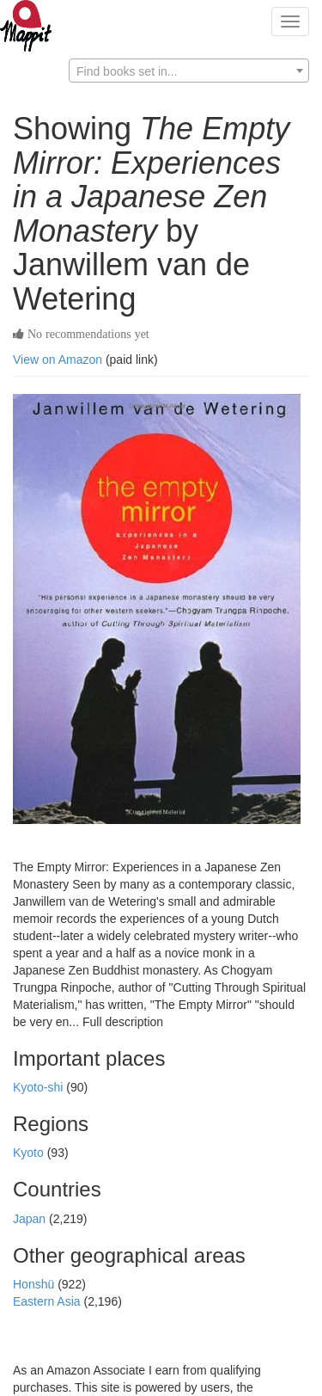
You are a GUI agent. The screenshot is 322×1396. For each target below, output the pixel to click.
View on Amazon (57, 359)
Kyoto (30, 1152)
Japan (31, 1219)
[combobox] (189, 70)
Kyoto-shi (39, 1087)
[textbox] (189, 71)
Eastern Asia (48, 1301)
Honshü (35, 1284)
